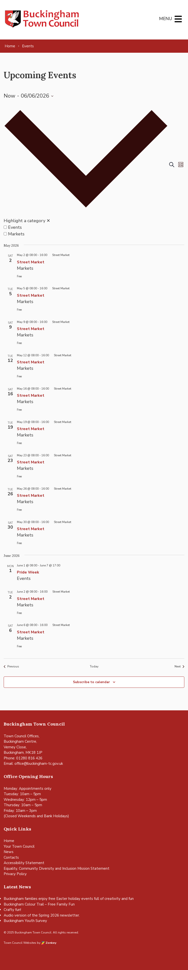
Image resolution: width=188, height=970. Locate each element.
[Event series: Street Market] (59, 255)
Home (9, 840)
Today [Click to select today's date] (94, 666)
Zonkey (48, 943)
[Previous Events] (11, 666)
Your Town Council (19, 846)
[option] (86, 227)
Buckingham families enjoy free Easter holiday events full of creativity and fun (69, 898)
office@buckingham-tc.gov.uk (38, 763)
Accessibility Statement (24, 862)
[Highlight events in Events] (5, 227)
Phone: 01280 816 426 (23, 758)
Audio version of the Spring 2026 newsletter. (42, 915)
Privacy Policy (15, 873)
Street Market (30, 262)
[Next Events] (179, 666)
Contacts (11, 857)
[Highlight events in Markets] (5, 233)
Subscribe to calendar (91, 682)
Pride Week (28, 572)
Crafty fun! (12, 909)
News (8, 851)
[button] (86, 168)
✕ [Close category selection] (48, 221)
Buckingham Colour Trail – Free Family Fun (39, 904)
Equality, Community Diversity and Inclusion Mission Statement (56, 868)
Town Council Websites (20, 943)
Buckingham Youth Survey (25, 920)
